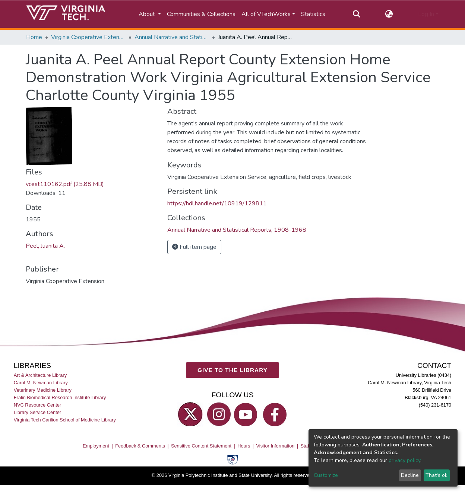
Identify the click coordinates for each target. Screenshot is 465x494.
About (147, 14)
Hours (243, 446)
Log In (426, 14)
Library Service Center (37, 413)
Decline (410, 475)
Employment (96, 446)
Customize (326, 475)
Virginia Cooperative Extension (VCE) (88, 37)
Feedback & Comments (140, 446)
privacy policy (404, 460)
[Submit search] (356, 14)
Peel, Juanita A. (45, 246)
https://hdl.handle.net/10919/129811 (217, 203)
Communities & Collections (201, 14)
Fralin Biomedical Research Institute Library (60, 397)
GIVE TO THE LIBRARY (232, 370)
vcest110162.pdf (65, 184)
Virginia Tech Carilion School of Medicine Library (65, 420)
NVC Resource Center (37, 405)
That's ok (436, 475)
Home (34, 37)
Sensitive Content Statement (201, 446)
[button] (389, 14)
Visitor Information (275, 446)
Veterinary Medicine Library (43, 390)
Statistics (313, 14)
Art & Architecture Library (40, 375)
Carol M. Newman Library (41, 382)
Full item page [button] (194, 247)
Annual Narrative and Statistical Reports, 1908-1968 (172, 37)
